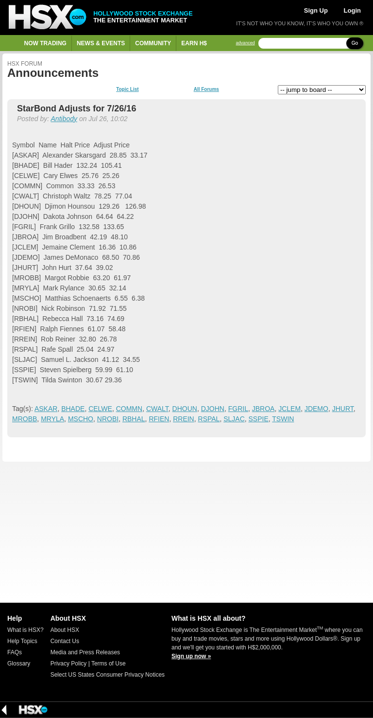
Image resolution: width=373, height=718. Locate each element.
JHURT (343, 409)
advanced (245, 43)
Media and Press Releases (85, 652)
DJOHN (212, 409)
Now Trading (45, 43)
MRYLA (52, 419)
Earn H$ (194, 43)
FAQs (14, 652)
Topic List (127, 89)
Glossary (18, 663)
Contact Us (65, 641)
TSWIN (283, 419)
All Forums (206, 89)
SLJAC (234, 419)
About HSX (65, 630)
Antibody (64, 119)
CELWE (100, 409)
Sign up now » (191, 656)
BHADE (73, 409)
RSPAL (209, 419)
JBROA (263, 409)
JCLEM (289, 409)
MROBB (24, 419)
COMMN (129, 409)
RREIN (183, 419)
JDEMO (316, 409)
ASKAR (45, 409)
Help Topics (22, 641)
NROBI (108, 419)
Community (153, 43)
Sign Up (316, 10)
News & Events (101, 43)
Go (355, 43)
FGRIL (238, 409)
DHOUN (184, 409)
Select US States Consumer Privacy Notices (108, 674)
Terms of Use (108, 663)
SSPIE (259, 419)
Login (352, 10)
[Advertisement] (186, 532)
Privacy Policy (69, 663)
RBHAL (133, 419)
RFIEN (159, 419)
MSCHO (80, 419)
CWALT (157, 409)
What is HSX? (25, 630)
